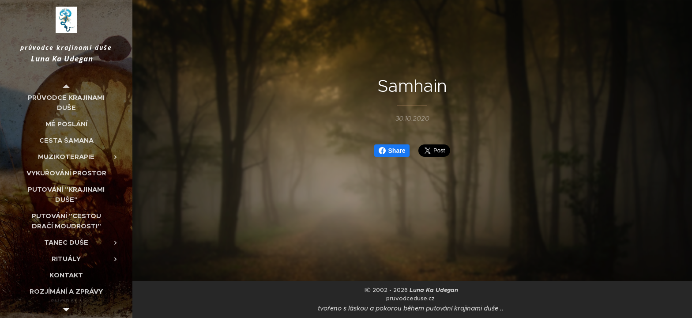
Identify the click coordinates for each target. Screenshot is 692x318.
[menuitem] (66, 102)
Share (392, 150)
